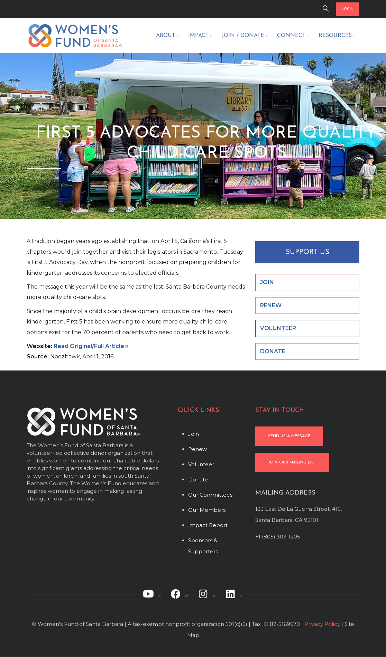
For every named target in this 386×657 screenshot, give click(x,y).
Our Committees (210, 494)
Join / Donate (244, 36)
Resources (336, 36)
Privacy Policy (322, 624)
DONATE (272, 351)
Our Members (207, 510)
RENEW (271, 305)
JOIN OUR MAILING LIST (292, 462)
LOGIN (347, 9)
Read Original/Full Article (91, 346)
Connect (292, 36)
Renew (197, 449)
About (167, 36)
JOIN (267, 282)
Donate (198, 479)
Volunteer (201, 464)
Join (193, 434)
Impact (199, 36)
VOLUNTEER (278, 328)
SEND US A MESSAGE (289, 436)
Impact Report (208, 525)
